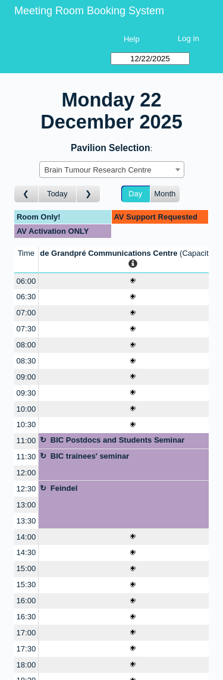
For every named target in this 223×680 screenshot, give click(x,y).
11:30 (26, 456)
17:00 (26, 632)
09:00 (26, 376)
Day (135, 193)
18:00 (26, 664)
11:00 (26, 440)
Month (164, 193)
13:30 (26, 520)
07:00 (26, 312)
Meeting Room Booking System (89, 11)
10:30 (26, 424)
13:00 (26, 504)
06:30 (26, 296)
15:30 (26, 584)
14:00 (26, 536)
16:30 (26, 616)
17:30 (26, 648)
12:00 (26, 472)
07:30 (26, 328)
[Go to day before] (26, 194)
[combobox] (111, 169)
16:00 (26, 600)
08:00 (26, 344)
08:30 (26, 360)
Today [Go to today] (57, 193)
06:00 (26, 281)
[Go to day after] (88, 194)
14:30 (26, 552)
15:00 (26, 568)
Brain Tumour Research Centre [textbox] (98, 169)
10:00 (26, 409)
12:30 (26, 488)
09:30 (26, 392)
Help (132, 39)
